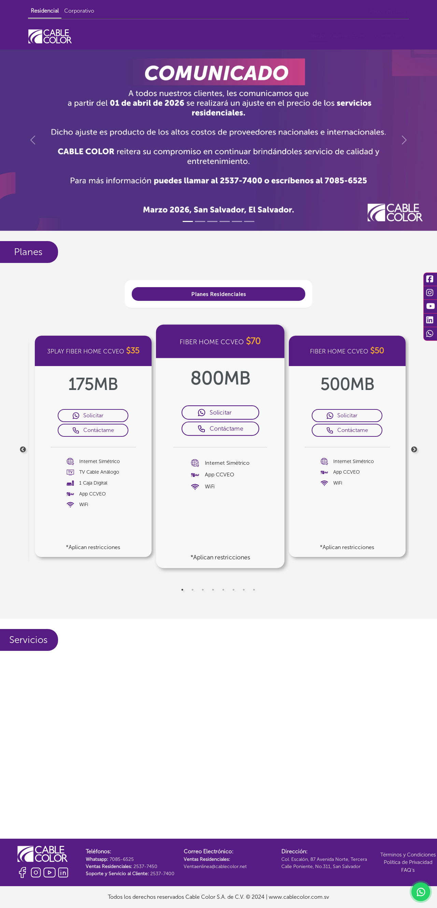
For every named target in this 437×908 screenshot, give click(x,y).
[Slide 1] (188, 221)
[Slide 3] (212, 221)
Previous (22, 449)
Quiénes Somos (349, 35)
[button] (33, 140)
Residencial (45, 11)
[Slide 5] (237, 221)
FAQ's (408, 870)
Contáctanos (390, 35)
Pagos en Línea (387, 11)
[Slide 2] (200, 221)
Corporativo (79, 11)
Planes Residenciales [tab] (218, 294)
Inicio (318, 35)
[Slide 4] (225, 221)
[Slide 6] (249, 221)
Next (414, 449)
